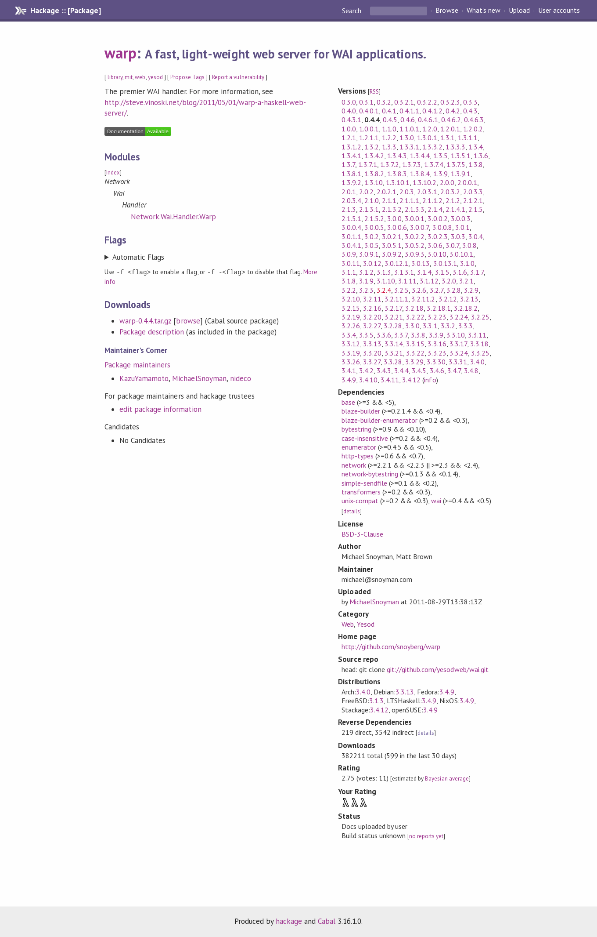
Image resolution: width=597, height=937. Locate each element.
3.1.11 (407, 280)
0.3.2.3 (450, 102)
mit (129, 77)
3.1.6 (460, 272)
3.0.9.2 (392, 254)
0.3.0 (349, 102)
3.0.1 (462, 227)
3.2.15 (351, 308)
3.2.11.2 (423, 298)
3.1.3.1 (404, 272)
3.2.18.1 (438, 308)
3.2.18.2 (466, 308)
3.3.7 (401, 334)
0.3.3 (470, 102)
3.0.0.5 (374, 227)
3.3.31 (458, 361)
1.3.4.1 (351, 155)
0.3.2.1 (404, 102)
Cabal (326, 921)
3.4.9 (349, 379)
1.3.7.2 (389, 164)
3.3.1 (430, 325)
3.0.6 (435, 245)
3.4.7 (454, 370)
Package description (151, 331)
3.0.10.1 (461, 254)
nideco (240, 378)
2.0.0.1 (467, 182)
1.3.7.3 (411, 164)
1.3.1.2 (351, 146)
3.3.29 (414, 361)
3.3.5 (366, 334)
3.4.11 (390, 379)
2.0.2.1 (386, 191)
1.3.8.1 (351, 173)
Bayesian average (446, 778)
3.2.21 (394, 316)
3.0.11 (351, 263)
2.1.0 (371, 200)
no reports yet (426, 836)
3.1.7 (477, 272)
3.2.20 (372, 316)
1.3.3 (389, 146)
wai (436, 500)
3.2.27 (372, 325)
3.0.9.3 (414, 254)
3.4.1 (349, 370)
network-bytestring (370, 473)
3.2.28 (393, 325)
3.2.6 (419, 290)
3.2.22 (415, 316)
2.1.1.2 (432, 200)
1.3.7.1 (367, 164)
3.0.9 (349, 254)
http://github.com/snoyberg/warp (391, 646)
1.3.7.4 (433, 164)
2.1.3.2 (392, 209)
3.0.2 (371, 236)
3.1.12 (429, 280)
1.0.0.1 (369, 128)
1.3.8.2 (374, 173)
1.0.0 (349, 128)
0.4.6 (407, 119)
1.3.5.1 (461, 155)
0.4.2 (453, 110)
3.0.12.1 (396, 263)
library (115, 77)
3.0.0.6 (397, 227)
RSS (374, 91)
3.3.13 (372, 343)
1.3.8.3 (397, 173)
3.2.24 (459, 316)
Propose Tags (187, 77)
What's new (483, 10)
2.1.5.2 (374, 218)
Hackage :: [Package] (65, 11)
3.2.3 (366, 290)
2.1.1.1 (409, 200)
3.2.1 (466, 280)
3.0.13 (420, 263)
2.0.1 (349, 191)
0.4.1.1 (409, 110)
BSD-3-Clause (362, 534)
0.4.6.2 (451, 119)
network (354, 465)
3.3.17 (458, 343)
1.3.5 (440, 155)
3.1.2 (366, 272)
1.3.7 (348, 164)
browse (188, 320)
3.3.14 (394, 343)
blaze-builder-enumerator (380, 420)
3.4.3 (384, 370)
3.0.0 (394, 218)
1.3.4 (475, 146)
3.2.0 (449, 280)
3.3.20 (372, 353)
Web (348, 624)
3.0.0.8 (442, 227)
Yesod (365, 624)
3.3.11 (477, 334)
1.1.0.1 (409, 128)
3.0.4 (475, 236)
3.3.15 (415, 343)
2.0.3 (406, 191)
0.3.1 (366, 102)
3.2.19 (351, 316)
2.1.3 (349, 209)
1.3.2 (371, 146)
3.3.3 (465, 325)
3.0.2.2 (414, 236)
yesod (155, 77)
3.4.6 (437, 370)
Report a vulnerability (238, 77)
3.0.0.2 (437, 218)
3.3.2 (448, 325)
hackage (289, 921)
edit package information (160, 409)
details (351, 511)
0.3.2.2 (427, 102)
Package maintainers (137, 364)
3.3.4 (349, 334)
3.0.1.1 (351, 236)
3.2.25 (480, 316)
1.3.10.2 (424, 182)
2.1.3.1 (369, 209)
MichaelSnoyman (199, 378)
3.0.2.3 (437, 236)
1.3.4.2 (374, 155)
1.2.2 (389, 137)
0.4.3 (470, 110)
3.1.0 (467, 263)
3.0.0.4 (351, 227)
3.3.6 (384, 334)
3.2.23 (437, 316)
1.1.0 (389, 128)
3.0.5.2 (414, 245)
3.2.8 (453, 290)
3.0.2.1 (392, 236)
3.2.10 (351, 298)
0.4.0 (349, 110)
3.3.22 (415, 353)
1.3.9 (440, 173)
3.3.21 (394, 353)
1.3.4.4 (420, 155)
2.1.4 (435, 209)
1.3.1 (447, 137)
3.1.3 (384, 272)
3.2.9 (471, 290)
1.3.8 (475, 164)
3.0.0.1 (414, 218)
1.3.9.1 (461, 173)
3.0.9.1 (369, 254)
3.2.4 (384, 290)
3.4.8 (471, 370)
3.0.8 (469, 245)
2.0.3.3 (473, 191)
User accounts (559, 10)
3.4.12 (411, 379)
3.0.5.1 (392, 245)
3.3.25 (480, 353)
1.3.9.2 (351, 182)
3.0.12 (372, 263)
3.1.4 (424, 272)
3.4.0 (477, 361)
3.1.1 (349, 272)
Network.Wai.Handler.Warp (173, 217)
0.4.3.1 (351, 119)
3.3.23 (437, 353)
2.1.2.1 (473, 200)
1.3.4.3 (397, 155)
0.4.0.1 (369, 110)
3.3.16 (437, 343)
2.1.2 (453, 200)
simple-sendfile (364, 483)
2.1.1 (389, 200)
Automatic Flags (138, 257)
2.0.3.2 (450, 191)
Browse (446, 10)
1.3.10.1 (398, 182)
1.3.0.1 (427, 137)
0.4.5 (390, 119)
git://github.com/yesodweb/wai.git (438, 669)
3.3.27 (372, 361)
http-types (358, 455)
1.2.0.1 (450, 128)
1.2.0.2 (473, 128)
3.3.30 (436, 361)
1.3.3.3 (455, 146)
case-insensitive (365, 438)
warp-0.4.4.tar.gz (145, 320)
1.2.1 (349, 137)
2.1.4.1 (455, 209)
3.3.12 (351, 343)
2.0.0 (447, 182)
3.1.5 (442, 272)
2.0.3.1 (427, 191)
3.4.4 (401, 370)
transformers (361, 491)
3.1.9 (366, 280)
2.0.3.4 (351, 200)
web (140, 77)
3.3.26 (351, 361)
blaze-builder (361, 411)
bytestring (356, 429)
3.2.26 (351, 325)
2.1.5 (475, 209)
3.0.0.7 (419, 227)
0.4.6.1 (428, 119)
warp (120, 52)
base (348, 402)
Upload (519, 10)
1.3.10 (373, 182)
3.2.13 (469, 298)
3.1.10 (386, 280)
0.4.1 (389, 110)
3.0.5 (371, 245)
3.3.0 (412, 325)
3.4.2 (366, 370)
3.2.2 (349, 290)
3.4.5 (419, 370)
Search (352, 10)
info (430, 379)
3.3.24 (459, 353)
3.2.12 (448, 298)
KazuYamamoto (144, 378)
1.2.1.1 (369, 137)
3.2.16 (372, 308)
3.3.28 (393, 361)
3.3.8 (418, 334)
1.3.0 (406, 137)
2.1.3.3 (414, 209)
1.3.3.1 (409, 146)
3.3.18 (479, 343)
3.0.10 (437, 254)
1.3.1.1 (468, 137)
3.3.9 (436, 334)
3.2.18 (414, 308)
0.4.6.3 (474, 119)
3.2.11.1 (396, 298)
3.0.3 (458, 236)
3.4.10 (368, 379)
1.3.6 (481, 155)
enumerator (359, 447)
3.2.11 (372, 298)
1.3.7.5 (455, 164)
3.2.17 (393, 308)
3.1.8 (349, 280)
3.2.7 (436, 290)
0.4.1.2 (432, 110)
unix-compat (360, 500)
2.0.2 (366, 191)
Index (113, 172)
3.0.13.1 (445, 263)
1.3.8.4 (420, 173)
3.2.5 (401, 290)
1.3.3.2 (432, 146)
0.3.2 (384, 102)
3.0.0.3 (461, 218)
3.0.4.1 (351, 245)
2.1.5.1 (351, 218)
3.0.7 (452, 245)
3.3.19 (351, 353)
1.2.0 (429, 128)
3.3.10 (455, 334)
